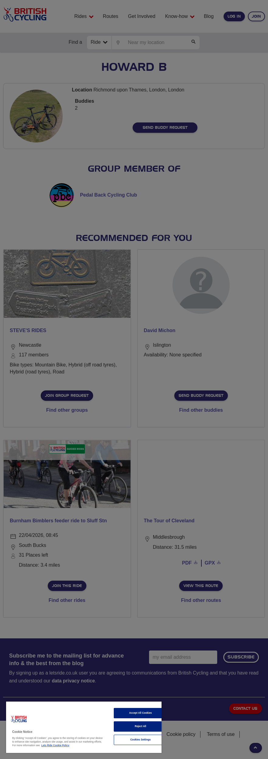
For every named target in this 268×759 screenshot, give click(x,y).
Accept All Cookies (140, 713)
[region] (84, 727)
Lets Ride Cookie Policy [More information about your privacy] (55, 745)
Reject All (140, 726)
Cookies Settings (140, 739)
